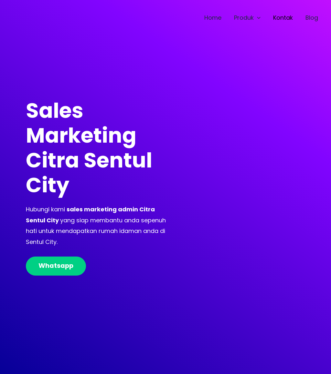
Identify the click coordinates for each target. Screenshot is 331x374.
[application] (259, 17)
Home (216, 18)
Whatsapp (56, 265)
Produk (250, 17)
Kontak (284, 18)
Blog (312, 18)
